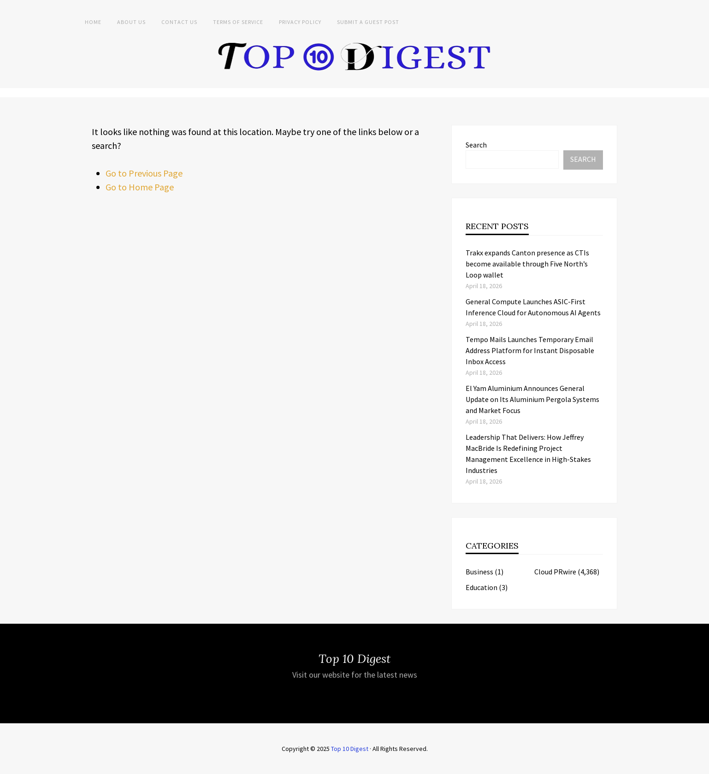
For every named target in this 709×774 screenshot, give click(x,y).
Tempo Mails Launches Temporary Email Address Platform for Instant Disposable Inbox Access (530, 350)
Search (476, 144)
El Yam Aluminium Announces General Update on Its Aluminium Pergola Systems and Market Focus (532, 399)
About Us (131, 21)
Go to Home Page (140, 187)
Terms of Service (238, 21)
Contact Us (179, 21)
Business (479, 571)
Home (93, 21)
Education (481, 587)
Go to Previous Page (144, 173)
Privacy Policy (300, 21)
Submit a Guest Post (368, 21)
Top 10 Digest (349, 748)
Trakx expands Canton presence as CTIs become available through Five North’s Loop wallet (527, 263)
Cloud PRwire (555, 571)
